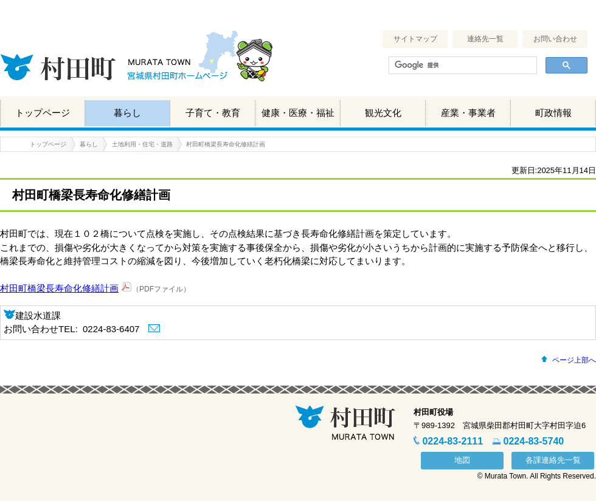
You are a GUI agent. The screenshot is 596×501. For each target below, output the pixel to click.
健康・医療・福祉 (298, 112)
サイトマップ (415, 39)
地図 (462, 460)
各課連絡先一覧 (553, 460)
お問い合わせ (555, 39)
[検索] (461, 65)
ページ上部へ (574, 360)
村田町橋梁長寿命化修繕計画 (59, 288)
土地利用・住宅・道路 (142, 144)
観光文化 (383, 112)
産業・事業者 (468, 112)
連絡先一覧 (485, 39)
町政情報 (553, 112)
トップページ (42, 112)
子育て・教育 (212, 112)
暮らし (127, 112)
